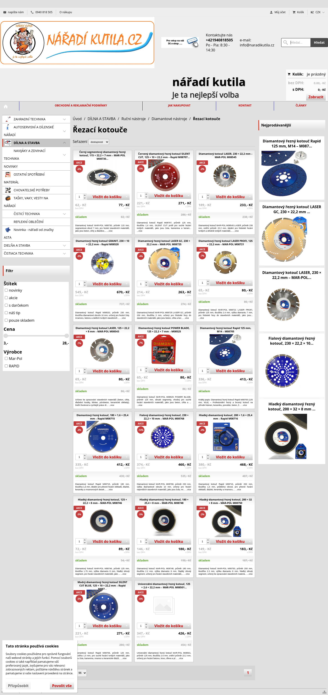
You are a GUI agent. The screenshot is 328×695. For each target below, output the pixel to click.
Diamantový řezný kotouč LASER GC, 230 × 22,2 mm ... (291, 209)
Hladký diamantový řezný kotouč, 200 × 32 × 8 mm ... (291, 407)
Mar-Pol (13, 358)
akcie (11, 297)
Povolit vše (62, 685)
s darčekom (17, 305)
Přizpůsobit (18, 685)
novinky (13, 290)
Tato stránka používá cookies (32, 646)
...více (139, 231)
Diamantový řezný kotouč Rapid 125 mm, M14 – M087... (292, 144)
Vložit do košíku (107, 196)
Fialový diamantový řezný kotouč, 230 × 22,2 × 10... (292, 341)
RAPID (12, 366)
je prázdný (316, 74)
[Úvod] (77, 42)
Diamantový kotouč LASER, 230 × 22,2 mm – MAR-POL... (291, 275)
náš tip (12, 312)
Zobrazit (315, 96)
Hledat (319, 42)
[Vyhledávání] (295, 42)
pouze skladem (19, 320)
